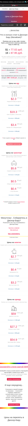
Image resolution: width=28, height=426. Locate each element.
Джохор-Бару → (14, 9)
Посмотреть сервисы (14, 404)
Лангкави (13, 138)
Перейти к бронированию (14, 379)
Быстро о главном (14, 228)
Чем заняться (14, 230)
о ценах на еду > (14, 144)
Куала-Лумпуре (21, 201)
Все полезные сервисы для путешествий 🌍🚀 (14, 2)
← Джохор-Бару (14, 30)
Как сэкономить (14, 234)
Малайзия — (5, 8)
